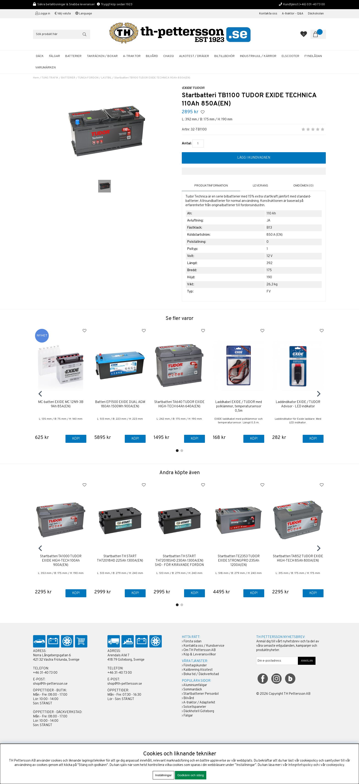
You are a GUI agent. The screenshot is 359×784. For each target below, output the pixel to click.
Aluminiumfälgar (195, 685)
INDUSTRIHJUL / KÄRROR (258, 56)
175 (269, 270)
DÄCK (40, 56)
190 (269, 277)
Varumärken (45, 68)
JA (268, 220)
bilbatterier (232, 196)
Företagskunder (195, 666)
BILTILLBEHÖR (224, 56)
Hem (36, 78)
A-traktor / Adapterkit (199, 703)
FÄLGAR (54, 56)
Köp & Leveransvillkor (199, 655)
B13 (269, 227)
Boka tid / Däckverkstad (201, 674)
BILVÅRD (152, 56)
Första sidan (192, 642)
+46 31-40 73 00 (45, 673)
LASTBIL (106, 78)
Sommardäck (192, 690)
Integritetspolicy (300, 765)
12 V (270, 256)
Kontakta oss (268, 14)
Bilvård (188, 698)
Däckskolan (316, 14)
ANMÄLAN (306, 661)
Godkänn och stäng (190, 775)
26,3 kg (272, 284)
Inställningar (163, 775)
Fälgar (188, 716)
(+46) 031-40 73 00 (312, 4)
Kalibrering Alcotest (198, 670)
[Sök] (61, 34)
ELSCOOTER (290, 56)
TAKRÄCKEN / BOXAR (102, 56)
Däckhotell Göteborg (198, 711)
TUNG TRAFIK (49, 78)
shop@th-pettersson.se (50, 684)
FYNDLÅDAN (313, 56)
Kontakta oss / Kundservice (203, 646)
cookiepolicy (335, 765)
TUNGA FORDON (88, 78)
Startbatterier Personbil (201, 694)
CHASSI (168, 56)
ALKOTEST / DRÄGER (194, 56)
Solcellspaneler (194, 707)
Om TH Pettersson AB (199, 650)
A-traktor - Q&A (292, 14)
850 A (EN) (275, 234)
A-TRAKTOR (132, 56)
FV (269, 291)
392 (269, 263)
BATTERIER (73, 56)
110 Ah (271, 213)
